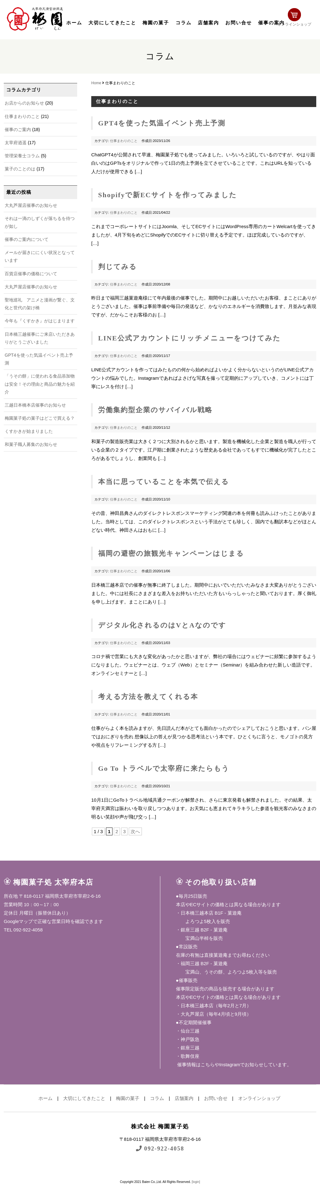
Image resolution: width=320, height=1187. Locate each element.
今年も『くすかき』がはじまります (40, 320)
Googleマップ (18, 921)
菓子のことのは (20, 168)
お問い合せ (238, 22)
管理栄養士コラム (22, 155)
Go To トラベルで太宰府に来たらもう (163, 768)
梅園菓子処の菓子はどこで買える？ (40, 418)
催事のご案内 (18, 129)
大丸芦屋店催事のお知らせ (31, 205)
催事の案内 (271, 22)
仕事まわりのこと (22, 116)
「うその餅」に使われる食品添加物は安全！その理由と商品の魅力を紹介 (40, 384)
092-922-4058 (160, 1148)
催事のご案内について (26, 239)
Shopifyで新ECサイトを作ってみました (167, 195)
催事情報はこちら (195, 1064)
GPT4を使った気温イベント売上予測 (161, 123)
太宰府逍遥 (16, 142)
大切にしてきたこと (112, 22)
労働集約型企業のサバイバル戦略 (155, 410)
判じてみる (117, 267)
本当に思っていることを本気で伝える (163, 482)
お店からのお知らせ (24, 102)
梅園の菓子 (155, 22)
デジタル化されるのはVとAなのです (162, 625)
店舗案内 (208, 22)
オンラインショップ (296, 18)
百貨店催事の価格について (31, 273)
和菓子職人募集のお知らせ (31, 444)
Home (96, 83)
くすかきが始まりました (29, 431)
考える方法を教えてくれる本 (148, 697)
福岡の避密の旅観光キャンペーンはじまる (171, 553)
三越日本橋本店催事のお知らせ (35, 405)
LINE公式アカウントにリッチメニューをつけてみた (189, 338)
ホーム (74, 22)
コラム (184, 22)
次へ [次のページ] (135, 831)
